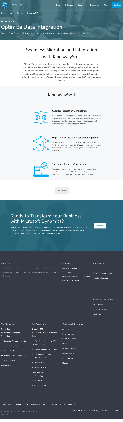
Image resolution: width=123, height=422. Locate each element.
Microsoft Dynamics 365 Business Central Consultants (76, 279)
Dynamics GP (39, 362)
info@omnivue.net (100, 278)
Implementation (7, 365)
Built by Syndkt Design (76, 411)
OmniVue (96, 268)
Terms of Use (115, 411)
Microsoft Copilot (39, 385)
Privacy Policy (93, 411)
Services (81, 5)
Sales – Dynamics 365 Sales (45, 349)
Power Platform (38, 372)
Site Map (104, 411)
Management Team (39, 404)
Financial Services (100, 309)
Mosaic (85, 33)
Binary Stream (14, 33)
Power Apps (39, 376)
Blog (58, 5)
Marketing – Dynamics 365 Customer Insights (44, 343)
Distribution (98, 304)
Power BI (38, 381)
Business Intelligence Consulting (11, 334)
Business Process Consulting (15, 341)
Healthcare (97, 314)
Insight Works (62, 33)
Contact (117, 5)
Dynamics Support (8, 360)
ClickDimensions (28, 33)
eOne (38, 33)
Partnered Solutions (16, 13)
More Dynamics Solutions (42, 354)
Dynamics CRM (40, 358)
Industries (94, 5)
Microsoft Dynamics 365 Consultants (72, 270)
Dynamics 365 (37, 329)
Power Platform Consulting (15, 355)
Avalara (4, 33)
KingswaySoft (75, 33)
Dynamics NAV (40, 367)
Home (3, 13)
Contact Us (100, 226)
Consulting (5, 329)
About (106, 5)
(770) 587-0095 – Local (102, 273)
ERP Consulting (10, 351)
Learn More (62, 190)
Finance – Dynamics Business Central (45, 334)
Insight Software (49, 33)
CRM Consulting (10, 346)
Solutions (69, 5)
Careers (18, 404)
